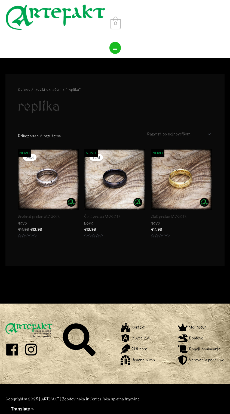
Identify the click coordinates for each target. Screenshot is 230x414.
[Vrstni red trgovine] (177, 150)
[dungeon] (138, 360)
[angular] (136, 338)
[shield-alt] (201, 360)
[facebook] (14, 349)
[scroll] (200, 349)
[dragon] (191, 338)
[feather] (134, 349)
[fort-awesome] (133, 327)
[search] (80, 339)
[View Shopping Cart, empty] (115, 50)
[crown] (192, 327)
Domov (24, 105)
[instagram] (33, 349)
